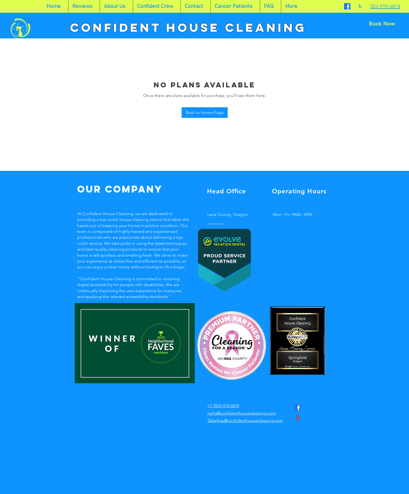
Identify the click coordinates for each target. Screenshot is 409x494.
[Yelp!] (360, 6)
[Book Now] (381, 23)
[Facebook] (347, 6)
